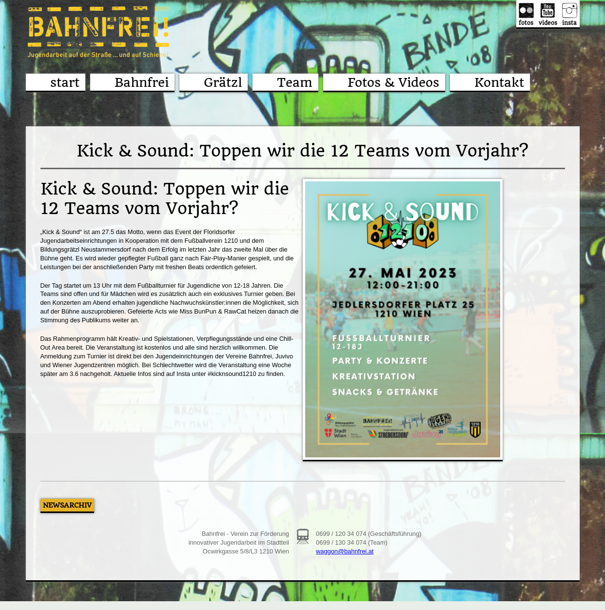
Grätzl (223, 82)
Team (294, 82)
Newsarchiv (67, 505)
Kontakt (499, 82)
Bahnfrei (142, 82)
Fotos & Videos (393, 82)
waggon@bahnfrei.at (344, 551)
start (64, 82)
